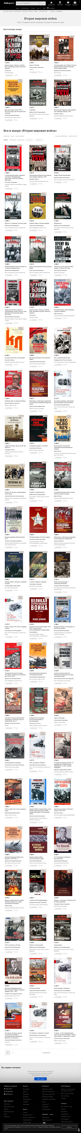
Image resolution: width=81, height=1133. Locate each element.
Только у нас (27, 1122)
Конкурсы (45, 1107)
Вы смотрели (65, 1096)
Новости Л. (45, 1104)
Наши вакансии (47, 1120)
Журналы (26, 1094)
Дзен (5, 1114)
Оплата (63, 1109)
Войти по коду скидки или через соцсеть (68, 1090)
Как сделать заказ (66, 1106)
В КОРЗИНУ (9, 75)
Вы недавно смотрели (11, 1067)
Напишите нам (65, 1116)
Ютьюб (6, 1109)
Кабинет (63, 1098)
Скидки (36, 11)
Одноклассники (9, 1111)
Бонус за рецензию (29, 1117)
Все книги (26, 1089)
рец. (46, 35)
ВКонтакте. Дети (9, 1106)
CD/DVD (25, 1102)
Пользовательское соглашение (67, 1122)
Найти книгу (40, 1079)
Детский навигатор (48, 1091)
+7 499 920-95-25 (43, 11)
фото (20, 35)
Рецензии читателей (48, 1094)
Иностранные (25, 8)
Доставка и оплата (9, 11)
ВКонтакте (7, 1104)
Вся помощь (65, 1119)
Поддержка (59, 11)
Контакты (52, 11)
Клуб (44, 8)
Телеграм (7, 1117)
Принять (69, 1127)
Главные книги (27, 1115)
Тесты (44, 1102)
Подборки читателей (48, 1099)
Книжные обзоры (47, 1097)
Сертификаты (18, 11)
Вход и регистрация (67, 1093)
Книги (17, 8)
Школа (25, 1091)
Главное (33, 8)
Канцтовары (27, 1099)
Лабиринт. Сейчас (47, 1089)
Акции (25, 1112)
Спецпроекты (46, 1109)
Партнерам (45, 1117)
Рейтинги (25, 11)
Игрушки (25, 1097)
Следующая (46, 1053)
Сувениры (26, 1104)
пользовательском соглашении (30, 1127)
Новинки (30, 11)
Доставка (64, 1111)
